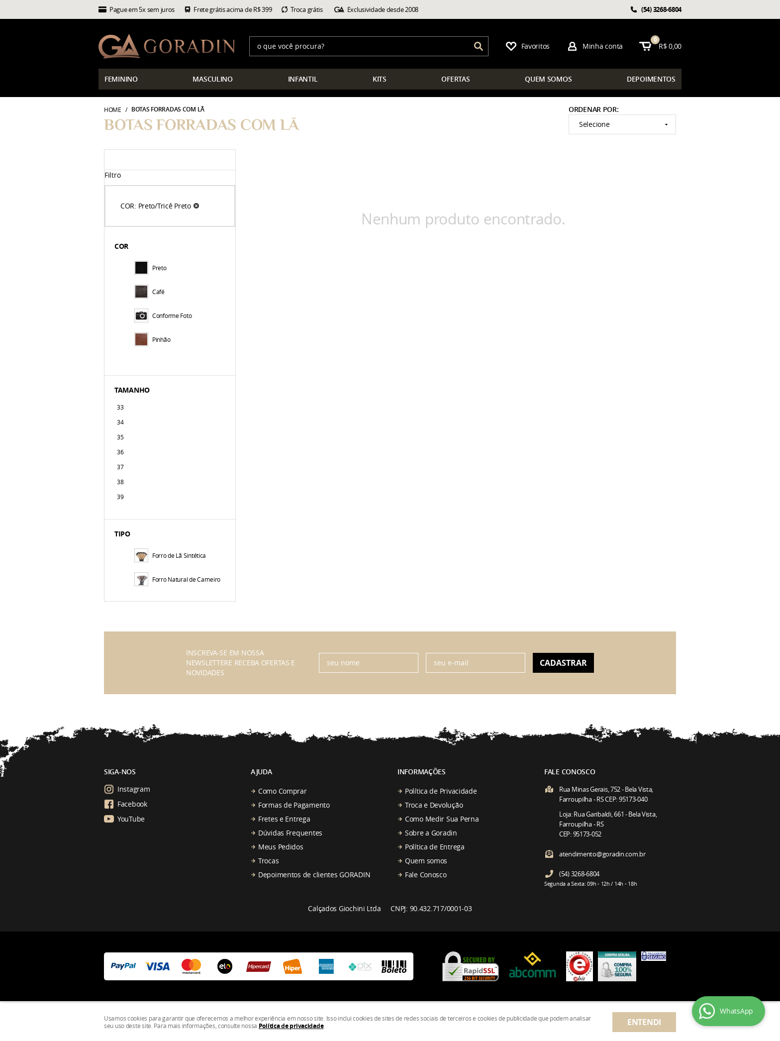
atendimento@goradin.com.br (602, 853)
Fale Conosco (426, 874)
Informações (421, 771)
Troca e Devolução (434, 805)
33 (120, 407)
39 (120, 497)
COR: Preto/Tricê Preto (155, 205)
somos (548, 79)
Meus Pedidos (280, 846)
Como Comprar (282, 791)
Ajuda (261, 771)
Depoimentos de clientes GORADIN (314, 874)
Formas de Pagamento (294, 805)
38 (120, 482)
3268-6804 (661, 9)
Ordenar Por (593, 109)
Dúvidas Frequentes (290, 832)
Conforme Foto (163, 315)
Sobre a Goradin (431, 832)
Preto (150, 268)
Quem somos (426, 860)
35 (120, 437)
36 (120, 452)
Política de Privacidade (441, 791)
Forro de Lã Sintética (170, 555)
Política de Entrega (435, 846)
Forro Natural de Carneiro (177, 579)
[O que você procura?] (478, 46)
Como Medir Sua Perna (442, 819)
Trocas (268, 860)
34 (120, 422)
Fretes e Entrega (284, 819)
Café (149, 292)
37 (120, 467)
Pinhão (152, 339)
